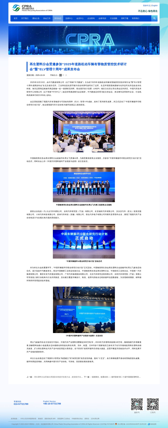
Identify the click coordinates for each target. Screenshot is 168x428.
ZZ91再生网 (95, 418)
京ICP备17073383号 (107, 424)
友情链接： (15, 418)
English (155, 6)
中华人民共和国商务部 (28, 418)
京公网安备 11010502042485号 (127, 424)
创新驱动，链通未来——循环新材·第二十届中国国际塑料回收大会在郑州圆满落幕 (124, 377)
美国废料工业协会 (63, 418)
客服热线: (21, 403)
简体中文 (146, 6)
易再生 (87, 418)
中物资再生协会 (77, 418)
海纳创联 (153, 424)
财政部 (40, 418)
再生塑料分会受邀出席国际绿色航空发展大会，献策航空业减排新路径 (62, 377)
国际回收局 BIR (50, 418)
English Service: (52, 402)
